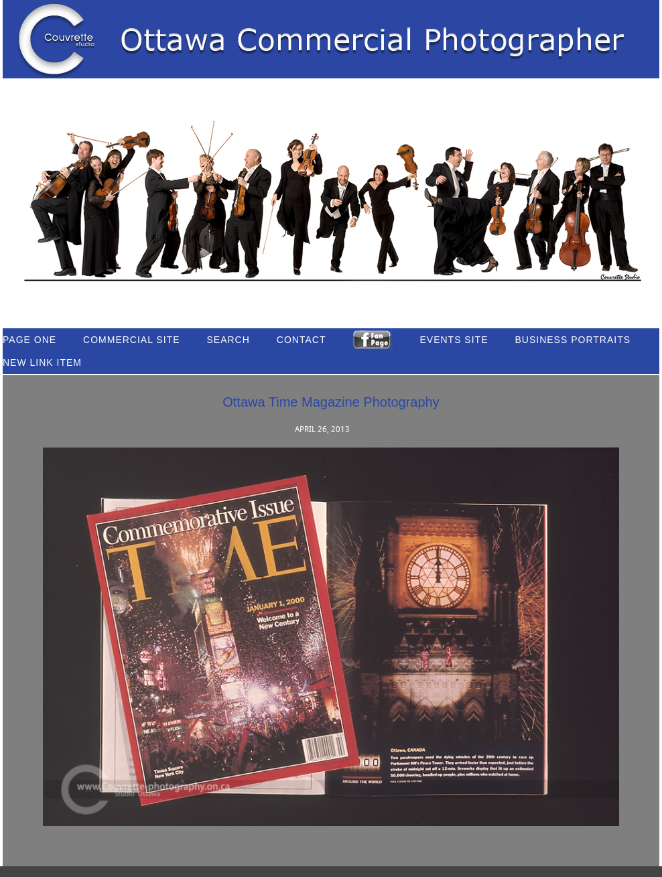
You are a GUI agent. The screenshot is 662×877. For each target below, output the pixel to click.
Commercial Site (131, 339)
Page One (29, 339)
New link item (42, 362)
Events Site (453, 339)
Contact (301, 339)
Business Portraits (573, 339)
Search (227, 339)
